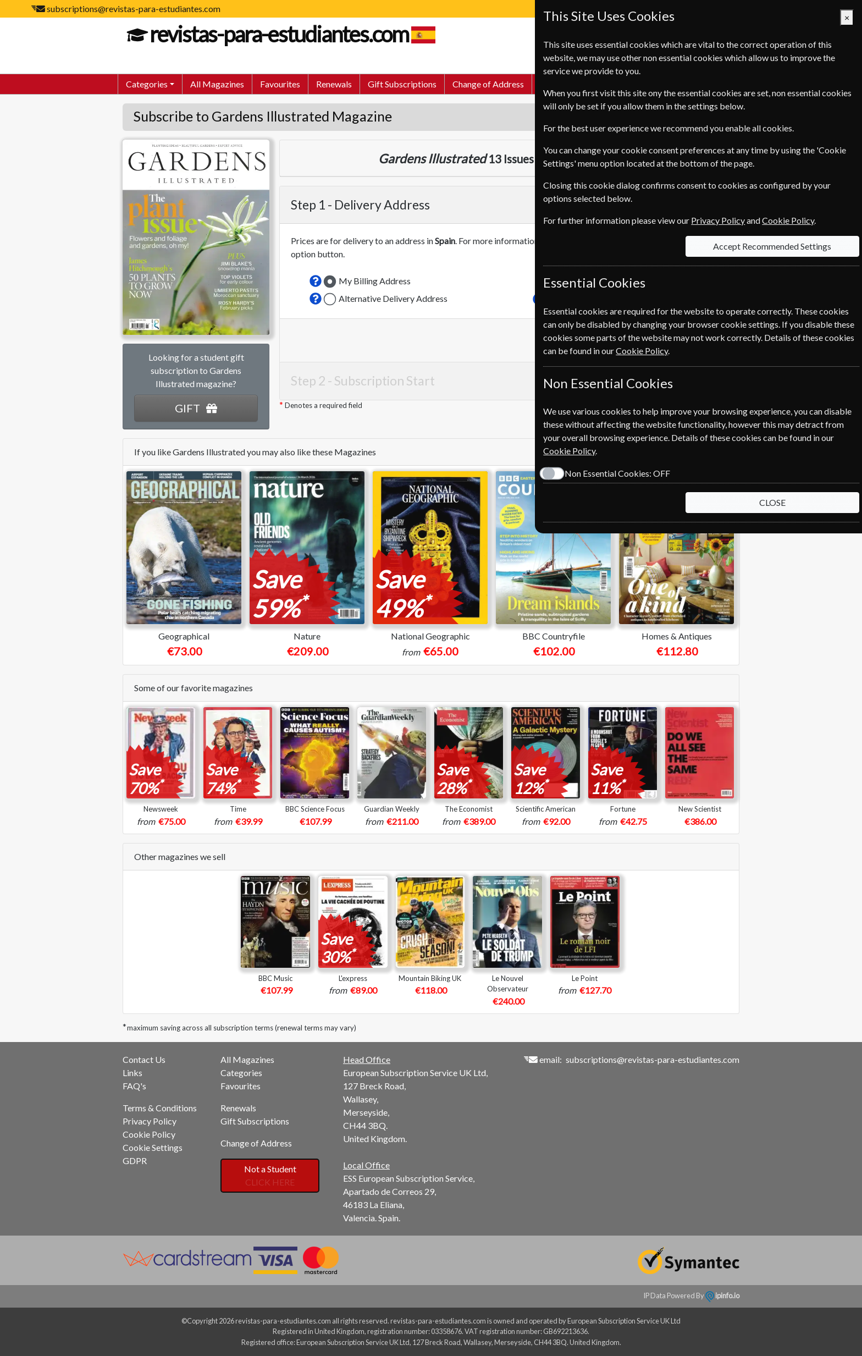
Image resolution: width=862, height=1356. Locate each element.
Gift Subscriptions (402, 84)
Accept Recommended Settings (771, 246)
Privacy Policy (149, 1121)
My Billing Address (375, 280)
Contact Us (144, 1059)
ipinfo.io (722, 1295)
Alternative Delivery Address (393, 298)
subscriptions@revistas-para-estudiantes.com (133, 8)
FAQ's (134, 1086)
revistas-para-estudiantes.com (278, 34)
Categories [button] (147, 84)
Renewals (334, 84)
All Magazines (217, 84)
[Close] (847, 17)
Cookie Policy (149, 1134)
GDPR (135, 1160)
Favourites (280, 84)
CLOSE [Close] (772, 502)
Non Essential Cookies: (614, 473)
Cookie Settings (153, 1147)
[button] (316, 281)
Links (132, 1072)
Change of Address (488, 84)
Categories (241, 1072)
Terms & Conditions (160, 1108)
